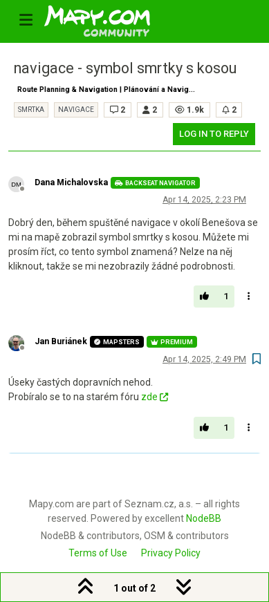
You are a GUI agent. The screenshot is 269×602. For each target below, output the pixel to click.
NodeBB (203, 518)
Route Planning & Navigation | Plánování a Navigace (109, 89)
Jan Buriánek (61, 341)
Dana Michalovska (71, 182)
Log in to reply (214, 134)
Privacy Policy (171, 552)
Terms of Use (97, 552)
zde (154, 396)
